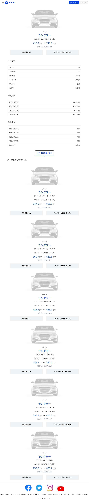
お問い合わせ (21, 494)
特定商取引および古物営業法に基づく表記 (61, 494)
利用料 (78, 494)
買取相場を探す (44, 153)
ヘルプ (13, 494)
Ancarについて (4, 494)
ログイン (83, 2)
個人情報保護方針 (33, 494)
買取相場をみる (26, 52)
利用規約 (43, 494)
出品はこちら (74, 2)
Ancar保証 (86, 494)
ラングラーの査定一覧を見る (62, 52)
